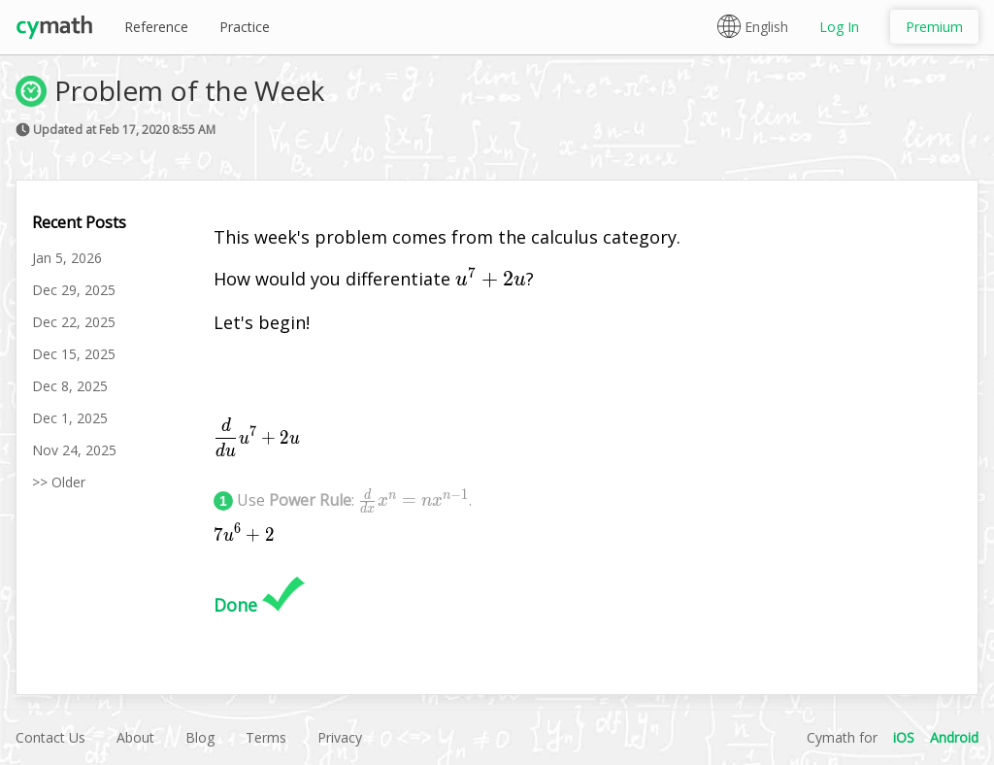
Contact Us (50, 737)
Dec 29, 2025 (74, 290)
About (135, 737)
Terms (266, 737)
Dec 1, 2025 (70, 418)
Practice (244, 26)
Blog (200, 737)
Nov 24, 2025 (74, 450)
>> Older (58, 482)
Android (954, 737)
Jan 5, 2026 (67, 258)
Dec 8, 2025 (70, 386)
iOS (903, 737)
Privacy (339, 737)
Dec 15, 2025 (74, 354)
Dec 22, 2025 (74, 322)
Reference (156, 26)
